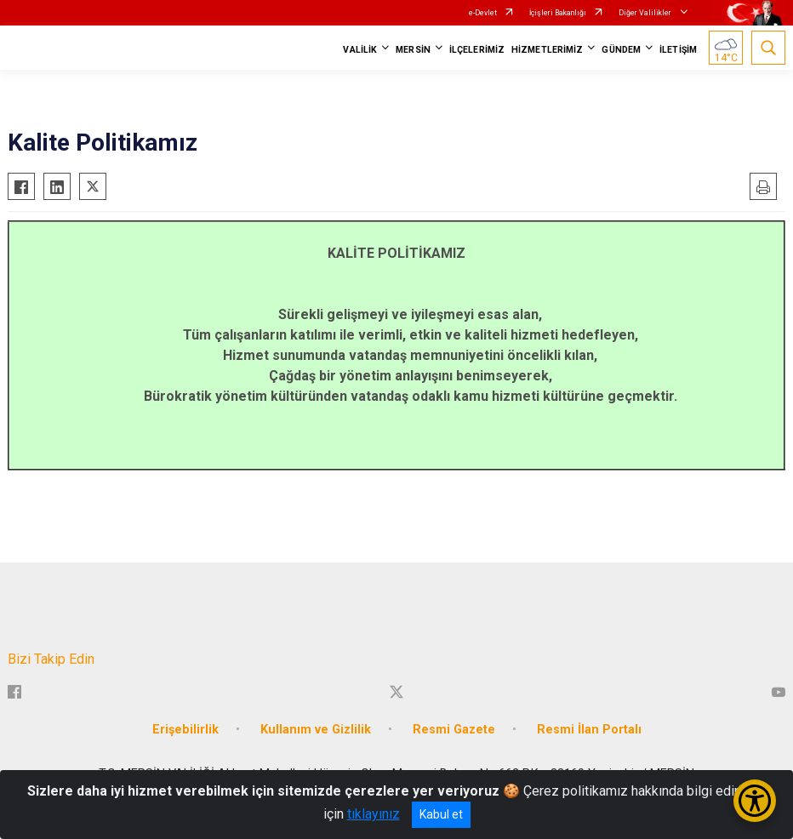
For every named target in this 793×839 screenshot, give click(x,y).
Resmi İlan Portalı (589, 729)
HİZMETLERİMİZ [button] (547, 49)
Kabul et (441, 814)
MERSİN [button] (413, 49)
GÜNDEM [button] (621, 49)
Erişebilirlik (185, 729)
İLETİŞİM (678, 49)
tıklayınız (373, 814)
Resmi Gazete (454, 729)
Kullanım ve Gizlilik (315, 729)
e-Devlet (483, 13)
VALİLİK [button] (360, 49)
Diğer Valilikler (646, 13)
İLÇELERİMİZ (477, 49)
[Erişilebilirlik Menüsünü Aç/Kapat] (754, 800)
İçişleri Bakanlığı (557, 13)
